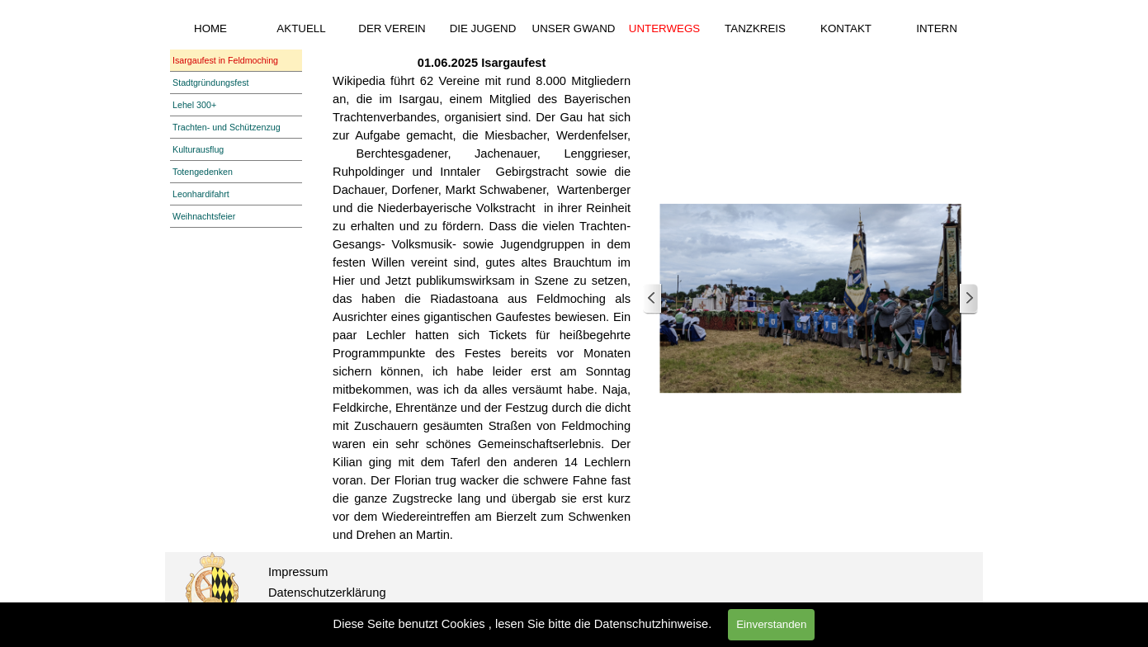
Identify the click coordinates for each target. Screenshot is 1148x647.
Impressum (298, 572)
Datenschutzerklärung (327, 592)
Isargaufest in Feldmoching (225, 60)
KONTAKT (846, 28)
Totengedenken (202, 172)
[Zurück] (653, 299)
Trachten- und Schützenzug (226, 127)
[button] (810, 299)
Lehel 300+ (194, 105)
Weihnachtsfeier (203, 216)
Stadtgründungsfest (210, 82)
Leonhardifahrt (200, 194)
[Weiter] (968, 299)
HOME (210, 28)
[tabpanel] (482, 299)
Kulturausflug (198, 149)
